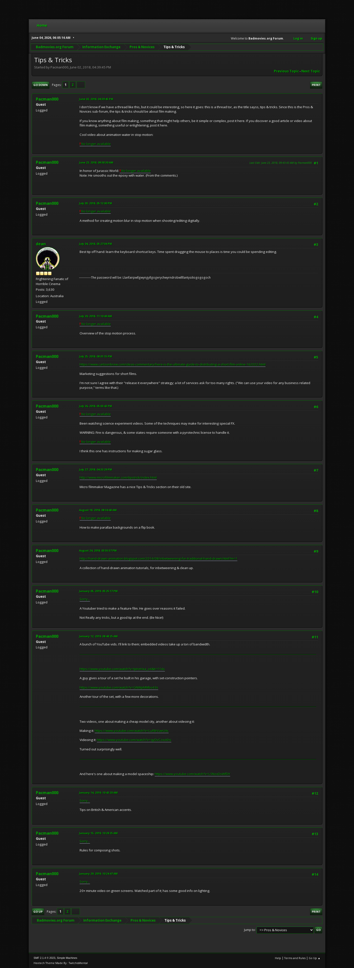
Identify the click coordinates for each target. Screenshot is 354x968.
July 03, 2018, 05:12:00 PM (95, 203)
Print (316, 85)
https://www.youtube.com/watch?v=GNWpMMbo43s (119, 687)
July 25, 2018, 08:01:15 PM (95, 356)
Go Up (38, 911)
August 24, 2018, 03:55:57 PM (98, 550)
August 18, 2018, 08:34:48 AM (98, 510)
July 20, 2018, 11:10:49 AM (95, 316)
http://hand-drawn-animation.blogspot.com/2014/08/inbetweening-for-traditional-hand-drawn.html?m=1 (158, 558)
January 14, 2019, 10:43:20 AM (98, 792)
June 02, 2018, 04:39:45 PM (96, 99)
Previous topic (286, 71)
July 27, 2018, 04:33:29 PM (95, 469)
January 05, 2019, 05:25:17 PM (98, 591)
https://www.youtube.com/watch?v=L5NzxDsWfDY (192, 774)
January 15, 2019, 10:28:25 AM (98, 833)
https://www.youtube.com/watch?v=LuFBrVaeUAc (132, 730)
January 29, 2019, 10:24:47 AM (98, 873)
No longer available (95, 144)
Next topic (310, 71)
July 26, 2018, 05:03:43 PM (95, 406)
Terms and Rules (295, 958)
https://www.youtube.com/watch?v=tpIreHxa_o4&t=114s (122, 669)
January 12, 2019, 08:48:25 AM (98, 636)
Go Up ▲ (314, 958)
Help (278, 958)
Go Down (40, 85)
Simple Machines (67, 957)
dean (41, 244)
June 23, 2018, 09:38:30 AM (96, 162)
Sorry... (85, 599)
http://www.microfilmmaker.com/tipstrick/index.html (118, 477)
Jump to (249, 929)
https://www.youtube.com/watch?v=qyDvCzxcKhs (134, 740)
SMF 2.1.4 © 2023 (44, 957)
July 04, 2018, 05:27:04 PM (95, 244)
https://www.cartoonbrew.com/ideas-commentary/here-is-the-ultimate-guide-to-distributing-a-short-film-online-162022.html (173, 364)
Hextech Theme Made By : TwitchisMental (61, 963)
